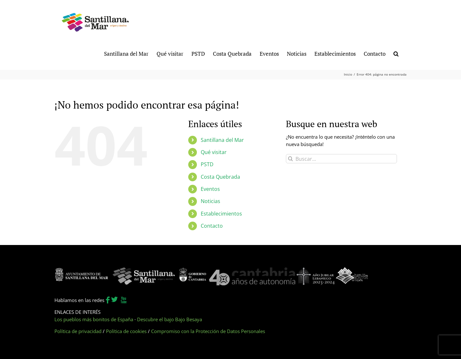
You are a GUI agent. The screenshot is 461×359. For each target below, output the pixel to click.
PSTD (207, 164)
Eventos (210, 188)
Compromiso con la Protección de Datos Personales (208, 331)
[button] (396, 53)
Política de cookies (126, 331)
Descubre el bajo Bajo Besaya (169, 319)
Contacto (212, 225)
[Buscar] (290, 158)
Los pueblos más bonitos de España (93, 319)
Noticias (210, 201)
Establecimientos (221, 213)
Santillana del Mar (222, 139)
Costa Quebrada (220, 176)
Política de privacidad (77, 331)
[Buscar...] (341, 158)
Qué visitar (214, 152)
